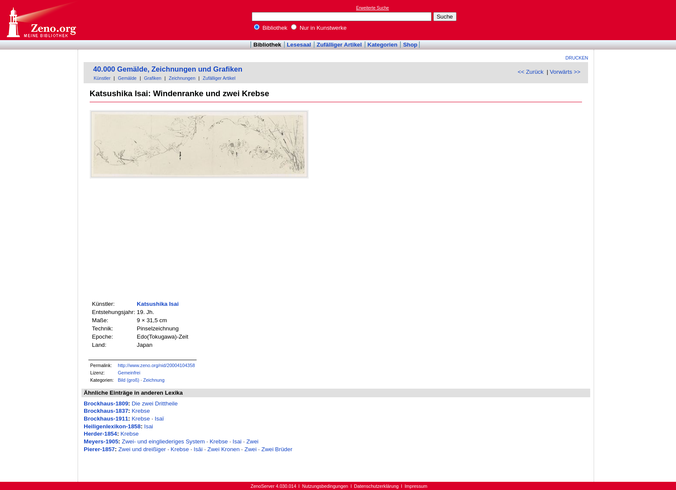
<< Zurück (531, 72)
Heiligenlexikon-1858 (112, 426)
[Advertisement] (636, 19)
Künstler (102, 78)
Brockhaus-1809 (106, 403)
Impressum (415, 486)
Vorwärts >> (565, 72)
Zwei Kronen (223, 449)
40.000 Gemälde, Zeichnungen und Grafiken (167, 69)
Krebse (140, 411)
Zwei (252, 441)
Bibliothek (271, 28)
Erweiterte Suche (372, 8)
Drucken (577, 57)
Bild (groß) (128, 380)
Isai (148, 426)
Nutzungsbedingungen (325, 486)
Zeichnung (154, 380)
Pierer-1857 (99, 449)
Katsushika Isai (157, 304)
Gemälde (127, 78)
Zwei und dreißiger (142, 449)
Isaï (159, 418)
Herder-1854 (100, 433)
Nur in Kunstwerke (319, 28)
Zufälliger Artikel (339, 44)
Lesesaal (299, 44)
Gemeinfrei (129, 372)
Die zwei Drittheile (154, 403)
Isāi (198, 449)
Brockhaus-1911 (106, 418)
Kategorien (382, 44)
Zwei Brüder (276, 449)
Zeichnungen (182, 78)
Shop (410, 44)
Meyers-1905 (101, 441)
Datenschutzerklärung (376, 486)
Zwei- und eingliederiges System (163, 441)
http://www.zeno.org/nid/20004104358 (156, 365)
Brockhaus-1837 (106, 411)
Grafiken (152, 78)
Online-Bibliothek (41, 20)
